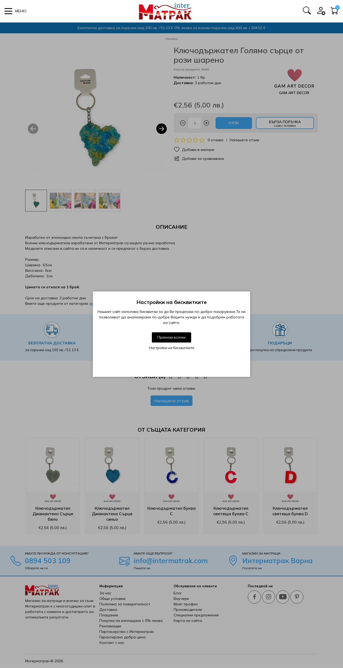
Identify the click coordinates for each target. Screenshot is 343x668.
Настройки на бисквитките (171, 348)
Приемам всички (171, 337)
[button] (15, 11)
